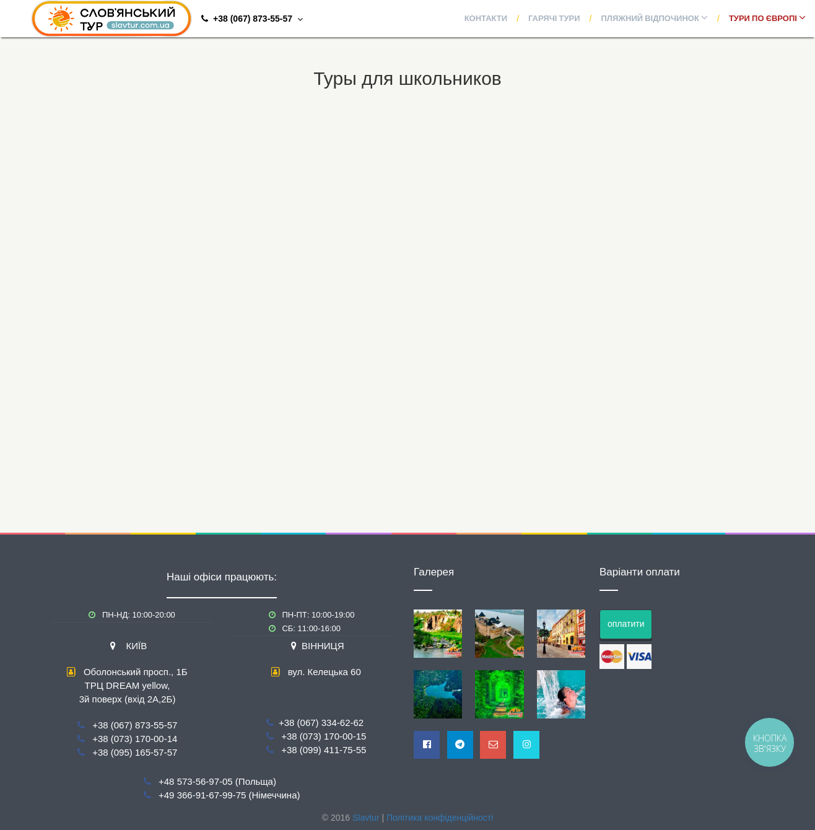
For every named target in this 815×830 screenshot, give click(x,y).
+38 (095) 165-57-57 (134, 752)
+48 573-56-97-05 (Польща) (217, 781)
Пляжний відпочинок (654, 18)
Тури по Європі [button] (767, 18)
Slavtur (366, 818)
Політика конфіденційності (439, 818)
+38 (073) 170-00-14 (134, 738)
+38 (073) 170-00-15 (323, 736)
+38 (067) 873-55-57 (134, 725)
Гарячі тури (554, 18)
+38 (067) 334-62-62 (321, 722)
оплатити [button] (626, 624)
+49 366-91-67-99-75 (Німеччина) (229, 795)
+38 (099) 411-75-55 (323, 750)
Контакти (486, 18)
